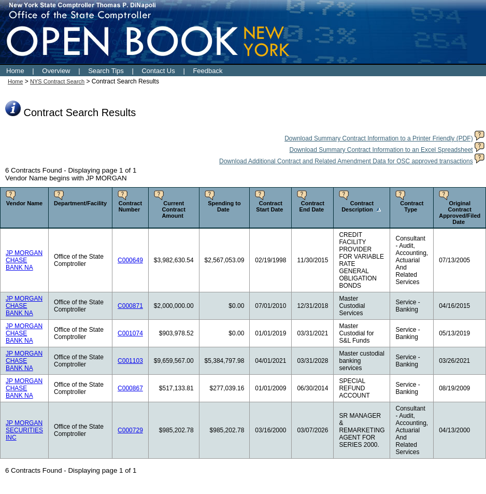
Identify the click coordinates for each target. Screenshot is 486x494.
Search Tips (106, 71)
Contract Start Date (269, 206)
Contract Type (411, 206)
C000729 (130, 430)
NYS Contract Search (57, 81)
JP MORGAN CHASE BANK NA (24, 260)
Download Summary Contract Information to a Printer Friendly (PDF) (378, 138)
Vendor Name (24, 203)
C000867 (130, 388)
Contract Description (357, 206)
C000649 (130, 260)
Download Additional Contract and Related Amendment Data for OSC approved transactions (346, 161)
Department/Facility (80, 203)
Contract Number (130, 206)
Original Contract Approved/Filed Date (459, 212)
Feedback (207, 71)
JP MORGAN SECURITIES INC (24, 430)
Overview (56, 71)
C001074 (130, 333)
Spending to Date (224, 206)
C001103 (130, 360)
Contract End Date (311, 206)
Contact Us (158, 71)
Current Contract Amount (173, 209)
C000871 (130, 305)
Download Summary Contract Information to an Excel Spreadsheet (381, 149)
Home (15, 71)
